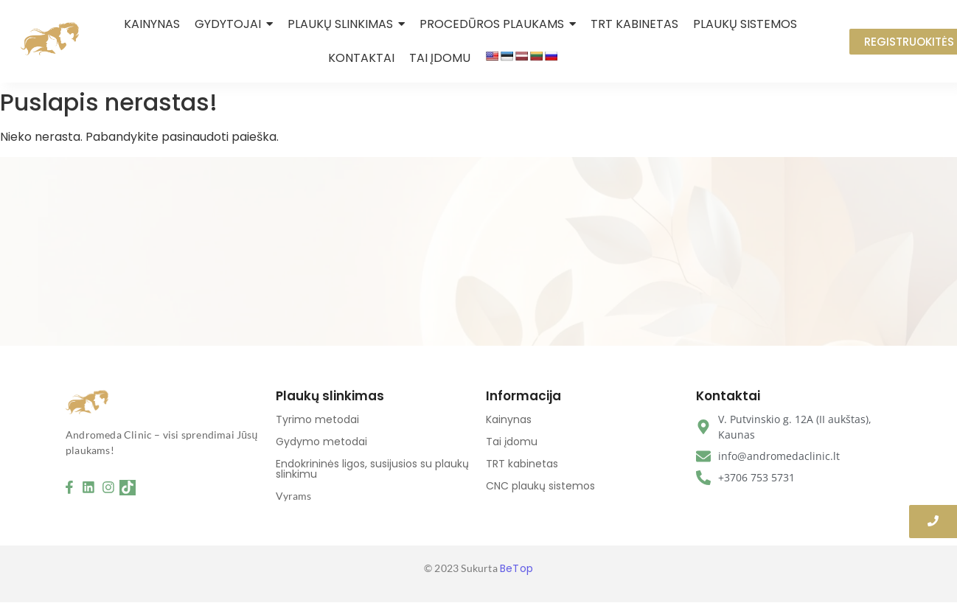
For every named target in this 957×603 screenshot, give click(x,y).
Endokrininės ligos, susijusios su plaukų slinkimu (372, 468)
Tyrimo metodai (317, 419)
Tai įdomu (511, 441)
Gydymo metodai (321, 441)
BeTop (516, 568)
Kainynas (509, 419)
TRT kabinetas (522, 463)
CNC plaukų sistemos (540, 485)
